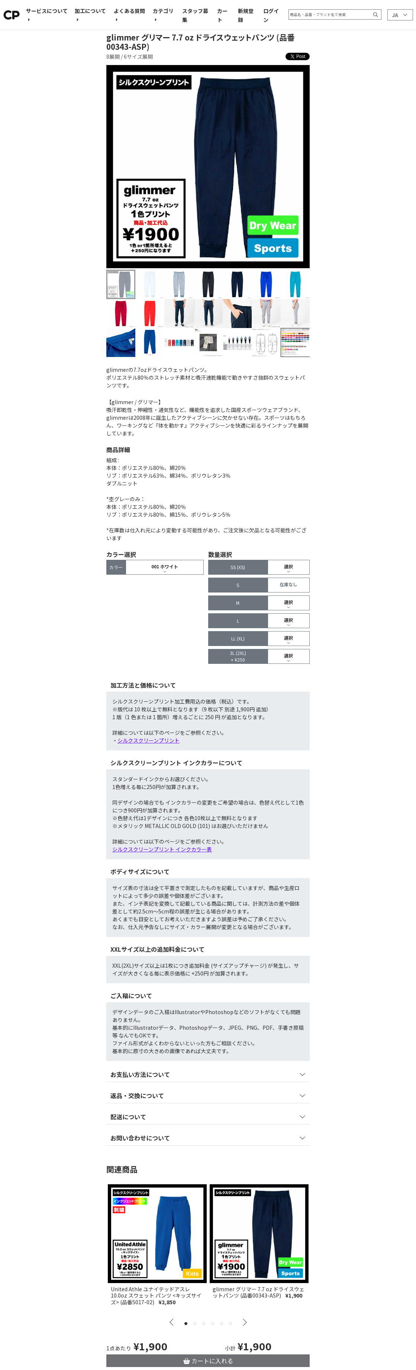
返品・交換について (137, 1095)
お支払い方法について (140, 1074)
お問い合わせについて (140, 1137)
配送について (128, 1116)
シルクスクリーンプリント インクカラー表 (162, 849)
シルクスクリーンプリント (148, 740)
